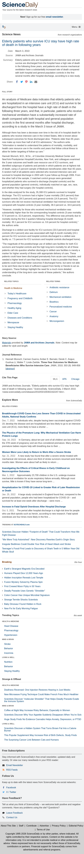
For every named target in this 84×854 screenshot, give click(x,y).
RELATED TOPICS (11, 281)
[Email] (35, 81)
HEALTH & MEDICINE (10, 621)
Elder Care (12, 313)
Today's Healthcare (16, 293)
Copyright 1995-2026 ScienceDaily (22, 834)
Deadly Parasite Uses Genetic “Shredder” (24, 591)
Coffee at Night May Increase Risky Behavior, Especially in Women (37, 710)
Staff (21, 826)
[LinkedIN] (31, 81)
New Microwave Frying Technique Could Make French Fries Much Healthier (41, 694)
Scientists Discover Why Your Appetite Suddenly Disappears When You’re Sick (43, 715)
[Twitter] (21, 81)
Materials (6, 342)
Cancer (53, 311)
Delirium (54, 292)
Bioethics (54, 302)
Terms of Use (43, 829)
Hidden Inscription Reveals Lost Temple (23, 577)
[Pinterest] (26, 81)
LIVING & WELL (8, 657)
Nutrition (8, 662)
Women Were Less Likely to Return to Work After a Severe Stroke (36, 452)
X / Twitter (11, 792)
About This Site (8, 826)
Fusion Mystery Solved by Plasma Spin (23, 582)
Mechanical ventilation (60, 297)
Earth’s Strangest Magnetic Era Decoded (24, 569)
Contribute (31, 826)
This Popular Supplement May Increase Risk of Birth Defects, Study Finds (40, 735)
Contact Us (11, 817)
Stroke (7, 644)
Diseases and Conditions (19, 318)
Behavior (8, 648)
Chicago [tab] (75, 379)
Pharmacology (14, 303)
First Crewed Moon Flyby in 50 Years (22, 586)
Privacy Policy (59, 826)
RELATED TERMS (53, 281)
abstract (10, 369)
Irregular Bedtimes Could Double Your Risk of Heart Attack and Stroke (36, 544)
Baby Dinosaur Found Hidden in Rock (22, 604)
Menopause (13, 322)
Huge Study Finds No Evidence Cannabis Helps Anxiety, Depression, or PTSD (42, 719)
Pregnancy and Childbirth (19, 298)
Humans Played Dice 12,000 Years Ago (23, 573)
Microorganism (57, 321)
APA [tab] (64, 379)
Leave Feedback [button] (14, 813)
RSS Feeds (12, 770)
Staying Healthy (15, 327)
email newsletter (54, 17)
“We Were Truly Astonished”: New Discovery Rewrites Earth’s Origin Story (38, 539)
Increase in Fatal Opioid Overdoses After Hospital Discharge (34, 506)
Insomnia (8, 653)
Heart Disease (11, 626)
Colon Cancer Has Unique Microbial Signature (27, 595)
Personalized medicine (61, 307)
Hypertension (10, 635)
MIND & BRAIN (8, 639)
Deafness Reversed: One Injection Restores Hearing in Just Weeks (37, 690)
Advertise (44, 826)
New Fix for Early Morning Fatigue (21, 608)
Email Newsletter (14, 765)
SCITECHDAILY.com (22, 525)
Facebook (11, 787)
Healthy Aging (14, 308)
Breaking (7, 562)
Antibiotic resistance (59, 287)
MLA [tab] (55, 379)
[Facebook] (17, 81)
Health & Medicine (13, 288)
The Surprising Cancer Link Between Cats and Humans (31, 740)
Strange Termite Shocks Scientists (21, 599)
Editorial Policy (76, 826)
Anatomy (54, 316)
